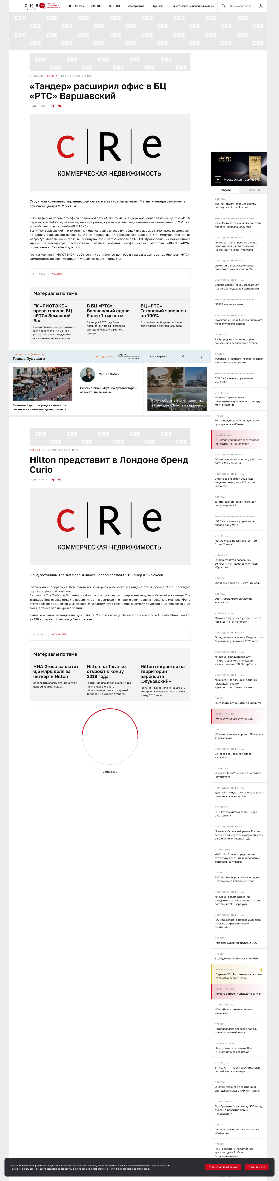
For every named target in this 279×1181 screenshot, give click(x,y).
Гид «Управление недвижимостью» (192, 5)
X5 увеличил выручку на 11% (234, 718)
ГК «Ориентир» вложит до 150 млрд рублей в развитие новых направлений (238, 1110)
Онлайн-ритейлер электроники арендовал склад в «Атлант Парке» (237, 1088)
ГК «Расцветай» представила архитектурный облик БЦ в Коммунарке (234, 1152)
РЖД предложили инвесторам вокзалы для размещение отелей (236, 341)
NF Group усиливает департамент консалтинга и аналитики (237, 441)
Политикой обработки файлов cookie (129, 1168)
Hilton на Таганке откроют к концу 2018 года (106, 671)
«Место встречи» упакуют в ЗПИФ (238, 993)
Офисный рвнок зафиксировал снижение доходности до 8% (235, 267)
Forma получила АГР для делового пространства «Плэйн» (237, 422)
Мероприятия (135, 5)
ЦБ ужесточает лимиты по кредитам (238, 702)
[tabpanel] (239, 687)
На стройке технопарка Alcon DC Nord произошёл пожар (234, 1049)
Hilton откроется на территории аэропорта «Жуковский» (163, 674)
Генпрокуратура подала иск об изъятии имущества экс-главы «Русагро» (236, 563)
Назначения (223, 435)
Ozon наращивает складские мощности (233, 600)
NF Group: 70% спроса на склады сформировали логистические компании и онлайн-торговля (236, 246)
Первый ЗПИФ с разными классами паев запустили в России (239, 976)
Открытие (221, 392)
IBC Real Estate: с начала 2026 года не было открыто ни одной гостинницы (238, 923)
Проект (220, 416)
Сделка (220, 199)
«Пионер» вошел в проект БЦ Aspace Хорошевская (239, 736)
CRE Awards (76, 5)
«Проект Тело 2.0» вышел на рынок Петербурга (238, 774)
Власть (219, 698)
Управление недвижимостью (234, 218)
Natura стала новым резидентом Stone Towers (236, 542)
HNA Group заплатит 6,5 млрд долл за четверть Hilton (56, 671)
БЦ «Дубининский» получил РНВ (236, 958)
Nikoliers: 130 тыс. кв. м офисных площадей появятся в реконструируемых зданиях (236, 683)
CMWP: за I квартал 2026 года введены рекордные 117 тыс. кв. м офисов (235, 482)
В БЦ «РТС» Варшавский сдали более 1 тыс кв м (108, 310)
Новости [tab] (225, 189)
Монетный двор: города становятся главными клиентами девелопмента (39, 407)
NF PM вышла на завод (229, 304)
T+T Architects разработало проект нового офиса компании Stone (237, 879)
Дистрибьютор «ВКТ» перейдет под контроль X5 (235, 503)
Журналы (157, 5)
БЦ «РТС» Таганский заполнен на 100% (163, 310)
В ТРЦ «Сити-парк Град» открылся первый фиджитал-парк (237, 1069)
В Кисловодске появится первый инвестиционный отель (236, 1030)
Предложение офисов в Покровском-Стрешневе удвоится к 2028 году (239, 639)
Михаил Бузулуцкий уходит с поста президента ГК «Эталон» (238, 619)
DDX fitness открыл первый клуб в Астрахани (236, 813)
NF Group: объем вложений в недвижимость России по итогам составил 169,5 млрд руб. (237, 900)
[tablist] (239, 190)
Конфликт (222, 555)
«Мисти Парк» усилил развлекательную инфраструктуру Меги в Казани (237, 401)
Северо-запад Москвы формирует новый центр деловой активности (237, 286)
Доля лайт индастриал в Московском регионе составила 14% (239, 794)
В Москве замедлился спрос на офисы (233, 755)
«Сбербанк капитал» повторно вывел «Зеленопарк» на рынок (239, 360)
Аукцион (220, 334)
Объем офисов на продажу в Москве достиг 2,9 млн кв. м (238, 461)
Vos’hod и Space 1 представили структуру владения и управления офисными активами (237, 858)
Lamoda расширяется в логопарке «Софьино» (237, 1131)
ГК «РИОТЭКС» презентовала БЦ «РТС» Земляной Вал (52, 313)
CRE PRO (114, 5)
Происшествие (225, 1043)
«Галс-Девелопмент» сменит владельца (233, 1011)
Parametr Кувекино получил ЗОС (236, 942)
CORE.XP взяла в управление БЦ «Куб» (234, 380)
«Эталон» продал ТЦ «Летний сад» (237, 582)
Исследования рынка (229, 237)
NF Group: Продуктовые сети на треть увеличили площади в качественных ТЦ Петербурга (235, 660)
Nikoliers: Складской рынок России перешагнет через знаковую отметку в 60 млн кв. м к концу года (239, 835)
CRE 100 (96, 5)
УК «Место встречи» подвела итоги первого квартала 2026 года (238, 224)
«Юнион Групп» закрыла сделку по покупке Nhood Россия (235, 205)
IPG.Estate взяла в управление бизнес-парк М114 (235, 522)
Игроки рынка (224, 613)
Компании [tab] (253, 189)
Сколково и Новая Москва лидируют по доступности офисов (239, 321)
